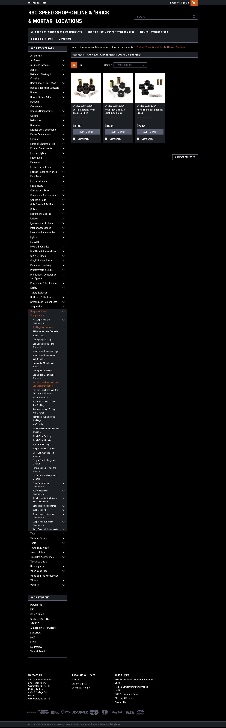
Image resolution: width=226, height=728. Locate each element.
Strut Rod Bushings (41, 444)
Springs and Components (44, 505)
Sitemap (60, 724)
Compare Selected (185, 157)
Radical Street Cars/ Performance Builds (111, 31)
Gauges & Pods (38, 199)
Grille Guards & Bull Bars (42, 204)
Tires (32, 533)
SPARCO (34, 623)
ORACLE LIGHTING (39, 618)
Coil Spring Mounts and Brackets (43, 345)
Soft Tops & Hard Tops (41, 297)
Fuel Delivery (36, 185)
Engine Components (40, 134)
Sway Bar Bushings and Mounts (43, 454)
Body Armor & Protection (43, 83)
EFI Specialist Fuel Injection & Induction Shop (56, 31)
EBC (32, 609)
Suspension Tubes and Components (43, 523)
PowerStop (36, 604)
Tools (33, 543)
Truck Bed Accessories (42, 557)
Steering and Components (43, 302)
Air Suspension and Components (41, 321)
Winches (34, 585)
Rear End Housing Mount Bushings (44, 418)
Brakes (33, 92)
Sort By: (108, 65)
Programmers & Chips (41, 269)
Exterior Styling (38, 153)
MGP (32, 637)
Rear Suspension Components (40, 492)
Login (173, 2)
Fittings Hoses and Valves (43, 171)
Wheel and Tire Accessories (44, 575)
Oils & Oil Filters (38, 256)
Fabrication (36, 157)
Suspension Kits (40, 510)
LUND (33, 642)
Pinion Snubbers (40, 397)
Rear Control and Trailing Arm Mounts (44, 411)
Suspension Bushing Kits (44, 448)
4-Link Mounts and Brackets (45, 331)
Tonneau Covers (38, 538)
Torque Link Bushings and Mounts (44, 470)
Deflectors (35, 120)
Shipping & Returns (42, 38)
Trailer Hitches (37, 552)
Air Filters (35, 60)
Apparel (34, 69)
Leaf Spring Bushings (42, 370)
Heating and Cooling (40, 213)
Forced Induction (38, 181)
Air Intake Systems (40, 65)
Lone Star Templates (110, 724)
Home (73, 47)
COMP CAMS (37, 614)
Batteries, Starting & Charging (40, 76)
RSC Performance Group (154, 31)
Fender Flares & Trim (40, 167)
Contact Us (65, 38)
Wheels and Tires (38, 571)
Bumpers (34, 101)
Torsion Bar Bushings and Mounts (44, 477)
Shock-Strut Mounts (42, 440)
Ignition (34, 218)
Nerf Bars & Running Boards (44, 251)
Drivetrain (35, 125)
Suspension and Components (38, 313)
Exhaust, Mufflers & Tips (42, 143)
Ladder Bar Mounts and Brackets (43, 365)
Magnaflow (36, 647)
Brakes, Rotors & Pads (41, 97)
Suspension (36, 306)
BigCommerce (82, 724)
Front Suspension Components (41, 485)
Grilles (33, 209)
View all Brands (38, 651)
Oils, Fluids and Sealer (41, 260)
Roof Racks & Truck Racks (43, 283)
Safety (33, 287)
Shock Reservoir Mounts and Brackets (46, 430)
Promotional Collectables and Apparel (43, 276)
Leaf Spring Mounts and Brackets (44, 377)
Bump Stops (38, 335)
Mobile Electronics (39, 246)
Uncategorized (37, 566)
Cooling (34, 115)
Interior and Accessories (42, 232)
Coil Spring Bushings (42, 339)
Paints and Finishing (40, 265)
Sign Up (184, 2)
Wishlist (75, 679)
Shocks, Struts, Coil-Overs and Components (45, 500)
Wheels (34, 580)
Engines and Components (43, 129)
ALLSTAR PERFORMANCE (43, 628)
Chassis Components (41, 111)
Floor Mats (35, 176)
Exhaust (34, 139)
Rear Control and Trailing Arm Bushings (44, 403)
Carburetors (36, 106)
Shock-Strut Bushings (42, 436)
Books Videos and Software (44, 87)
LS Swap (34, 241)
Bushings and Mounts (43, 327)
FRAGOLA (35, 632)
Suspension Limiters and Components (44, 516)
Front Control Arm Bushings (45, 351)
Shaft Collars (38, 424)
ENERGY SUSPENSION (83, 106)
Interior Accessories (40, 228)
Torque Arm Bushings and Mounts (44, 462)
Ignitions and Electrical (41, 223)
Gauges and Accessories (43, 195)
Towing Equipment (39, 547)
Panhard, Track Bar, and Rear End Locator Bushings (46, 384)
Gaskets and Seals (39, 190)
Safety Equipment (39, 292)
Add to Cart (86, 131)
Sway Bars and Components (45, 529)
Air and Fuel (36, 55)
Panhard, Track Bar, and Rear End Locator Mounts (46, 392)
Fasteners (35, 162)
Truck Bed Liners (38, 561)
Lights (33, 237)
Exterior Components (41, 148)
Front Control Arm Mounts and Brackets (44, 357)
